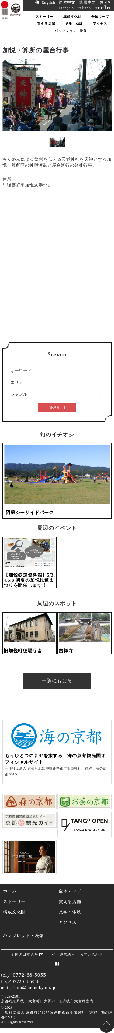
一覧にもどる (57, 680)
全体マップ (70, 890)
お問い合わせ (91, 954)
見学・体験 (70, 911)
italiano (84, 8)
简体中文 (67, 2)
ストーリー (14, 901)
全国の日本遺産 (27, 954)
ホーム (9, 890)
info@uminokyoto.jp (34, 987)
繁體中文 (87, 2)
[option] (57, 95)
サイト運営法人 (61, 954)
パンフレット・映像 (23, 935)
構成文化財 (14, 911)
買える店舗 (70, 901)
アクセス (68, 922)
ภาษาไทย (103, 8)
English (48, 2)
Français (66, 8)
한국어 (105, 2)
